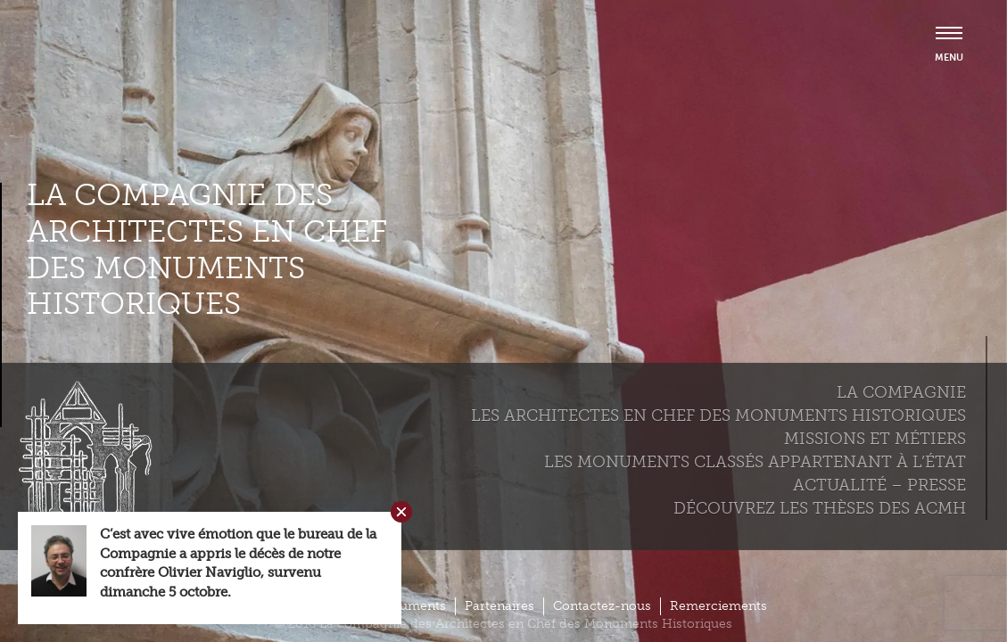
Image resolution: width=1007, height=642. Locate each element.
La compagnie (901, 392)
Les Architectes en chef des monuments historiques (718, 415)
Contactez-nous (602, 605)
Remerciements (718, 605)
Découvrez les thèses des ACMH (819, 508)
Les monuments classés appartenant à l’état (755, 462)
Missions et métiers (875, 439)
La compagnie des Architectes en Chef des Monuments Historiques (207, 249)
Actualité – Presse (879, 485)
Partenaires (499, 605)
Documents (410, 605)
